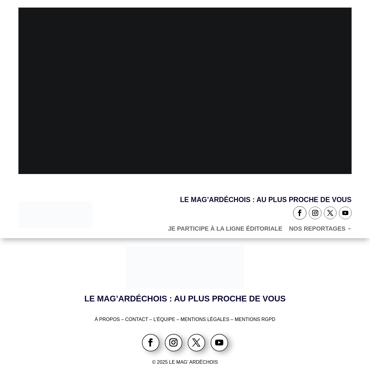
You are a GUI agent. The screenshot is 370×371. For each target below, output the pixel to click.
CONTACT (137, 319)
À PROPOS (107, 319)
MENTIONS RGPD (255, 319)
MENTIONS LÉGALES (204, 319)
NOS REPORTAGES (317, 229)
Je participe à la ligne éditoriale (225, 229)
